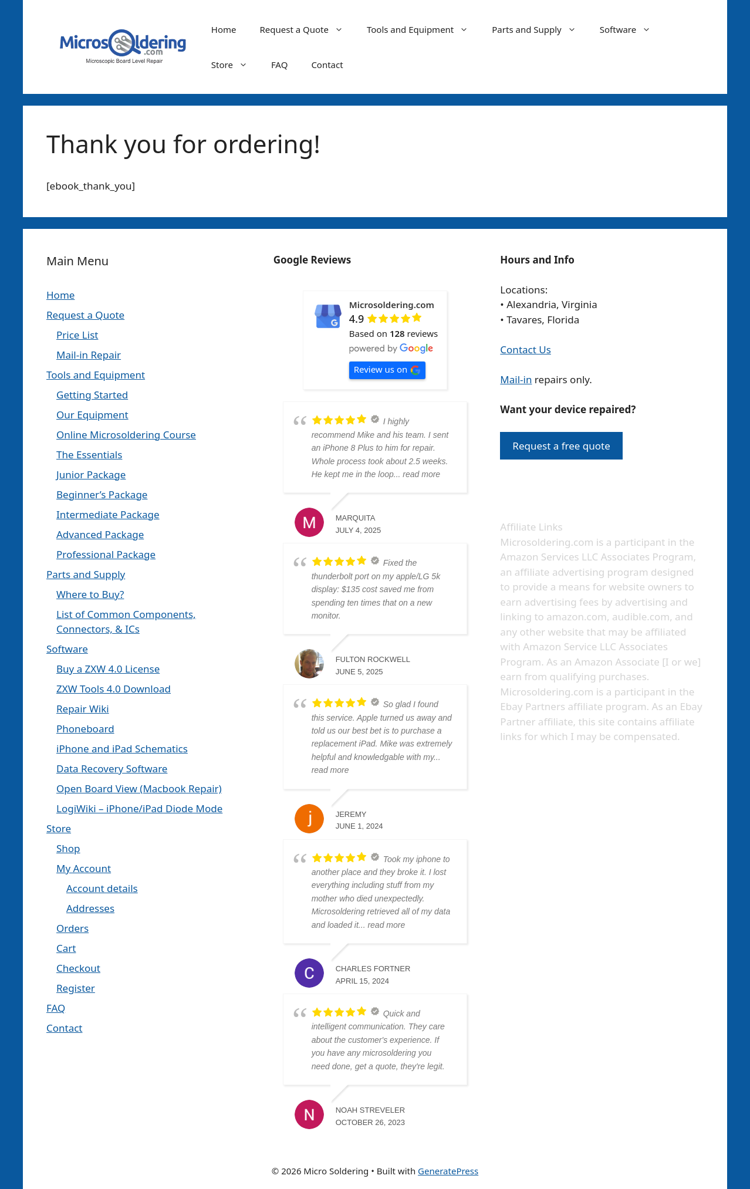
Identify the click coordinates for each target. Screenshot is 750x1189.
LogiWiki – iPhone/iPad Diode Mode (139, 808)
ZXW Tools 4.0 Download (113, 688)
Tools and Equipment (423, 29)
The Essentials (89, 454)
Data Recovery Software (111, 768)
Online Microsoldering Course (126, 434)
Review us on (387, 369)
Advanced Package (100, 534)
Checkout (78, 968)
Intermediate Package (108, 514)
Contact (327, 64)
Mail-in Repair (88, 355)
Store (235, 64)
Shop (68, 848)
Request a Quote (307, 29)
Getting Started (92, 394)
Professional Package (106, 554)
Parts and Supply (539, 29)
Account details (102, 888)
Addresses (90, 908)
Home (224, 29)
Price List (77, 335)
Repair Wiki (82, 708)
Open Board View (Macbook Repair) (139, 788)
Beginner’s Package (101, 494)
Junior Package (91, 474)
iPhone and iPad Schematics (122, 748)
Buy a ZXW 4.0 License (108, 668)
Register (75, 988)
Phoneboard (85, 728)
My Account (83, 868)
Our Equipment (92, 414)
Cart (66, 948)
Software (631, 29)
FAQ (279, 64)
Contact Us (525, 349)
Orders (72, 928)
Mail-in (516, 379)
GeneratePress (448, 1171)
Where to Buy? (90, 594)
